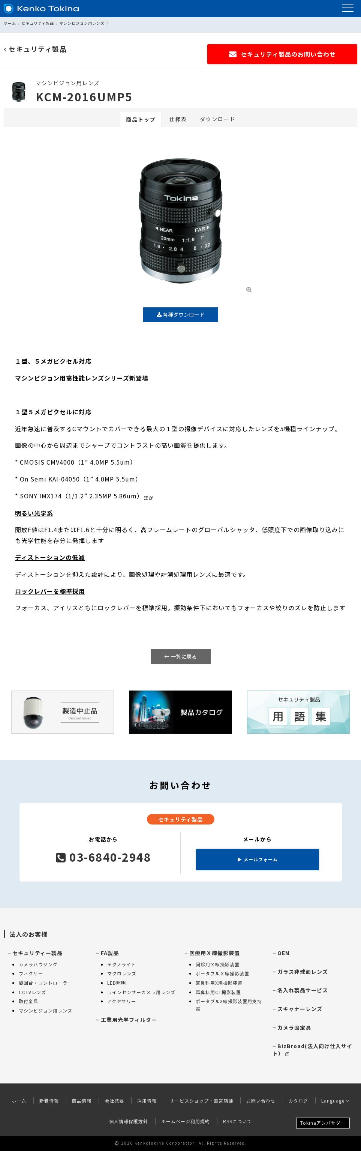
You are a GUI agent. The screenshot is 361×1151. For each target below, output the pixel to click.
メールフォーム (257, 859)
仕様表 (178, 119)
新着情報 (49, 1100)
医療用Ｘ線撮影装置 (214, 953)
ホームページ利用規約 (185, 1121)
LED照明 (116, 982)
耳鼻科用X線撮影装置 (219, 982)
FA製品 (110, 953)
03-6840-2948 (103, 857)
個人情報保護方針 (128, 1121)
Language (335, 1100)
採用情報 (147, 1100)
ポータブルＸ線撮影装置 (222, 973)
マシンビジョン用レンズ (82, 23)
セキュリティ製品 (37, 23)
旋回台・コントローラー (45, 982)
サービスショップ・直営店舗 (201, 1100)
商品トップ (141, 119)
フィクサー (31, 973)
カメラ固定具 (294, 1027)
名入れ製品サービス (302, 990)
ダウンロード (218, 119)
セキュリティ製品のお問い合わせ (282, 54)
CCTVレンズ (32, 992)
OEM (283, 953)
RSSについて (237, 1121)
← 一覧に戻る (180, 656)
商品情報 (81, 1100)
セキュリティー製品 (37, 953)
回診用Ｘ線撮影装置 (218, 964)
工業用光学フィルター (129, 1019)
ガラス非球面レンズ (302, 971)
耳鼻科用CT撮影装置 (218, 992)
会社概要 (114, 1100)
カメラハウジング (38, 964)
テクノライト (121, 964)
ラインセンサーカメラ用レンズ (141, 992)
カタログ (298, 1100)
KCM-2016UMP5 (84, 96)
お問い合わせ (261, 1100)
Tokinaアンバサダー (323, 1122)
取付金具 (28, 1001)
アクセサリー (121, 1001)
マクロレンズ (121, 973)
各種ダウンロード (181, 314)
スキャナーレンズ (299, 1009)
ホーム (10, 23)
